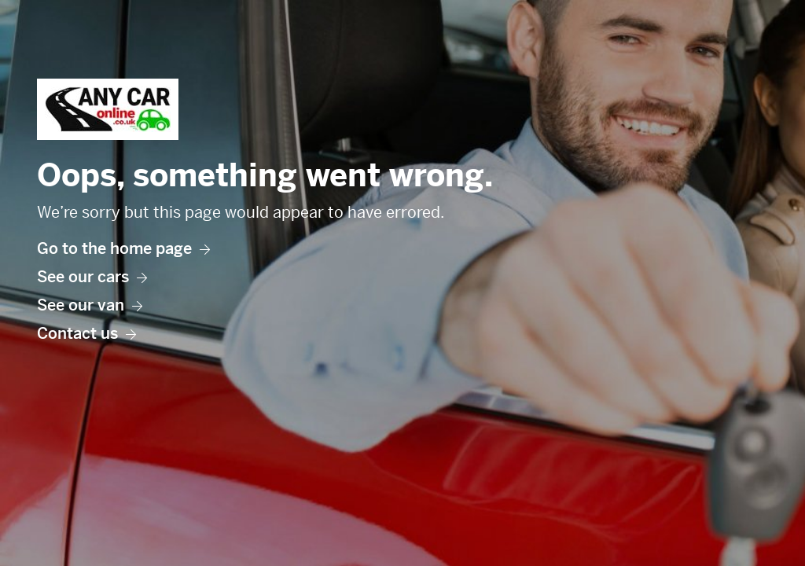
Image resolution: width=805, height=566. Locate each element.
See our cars (92, 277)
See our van (89, 305)
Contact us (86, 334)
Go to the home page (123, 249)
